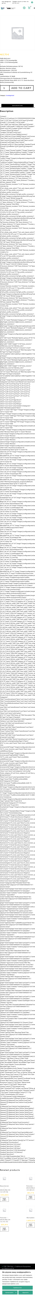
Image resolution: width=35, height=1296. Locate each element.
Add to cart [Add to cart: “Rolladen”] (30, 1225)
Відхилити (26, 1292)
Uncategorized (10, 95)
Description (17, 105)
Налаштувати (9, 1292)
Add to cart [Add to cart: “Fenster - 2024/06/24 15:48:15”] (30, 1197)
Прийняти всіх (17, 1288)
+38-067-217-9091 (21, 1)
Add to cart (21, 88)
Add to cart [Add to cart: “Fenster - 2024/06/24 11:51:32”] (4, 1229)
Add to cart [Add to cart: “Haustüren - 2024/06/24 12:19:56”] (4, 1199)
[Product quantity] (4, 88)
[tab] (17, 105)
